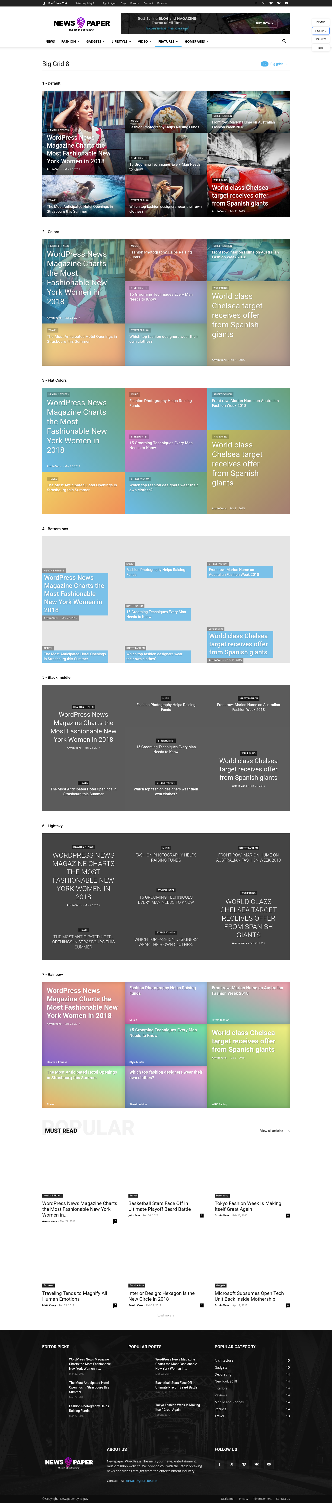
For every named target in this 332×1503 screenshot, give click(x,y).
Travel (52, 200)
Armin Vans (54, 169)
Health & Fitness (58, 130)
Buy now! (162, 3)
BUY (320, 47)
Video (145, 41)
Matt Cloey (49, 1305)
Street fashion (140, 200)
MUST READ (61, 1131)
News (50, 41)
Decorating (222, 1195)
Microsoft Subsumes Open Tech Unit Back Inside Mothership (249, 1296)
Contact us (283, 1499)
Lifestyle (121, 41)
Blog (123, 3)
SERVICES (320, 39)
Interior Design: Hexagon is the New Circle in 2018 (161, 1296)
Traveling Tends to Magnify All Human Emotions (74, 1296)
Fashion (70, 41)
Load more (166, 1315)
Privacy (243, 1499)
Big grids (272, 64)
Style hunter (139, 158)
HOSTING (320, 30)
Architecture (137, 1285)
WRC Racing (220, 180)
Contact (148, 3)
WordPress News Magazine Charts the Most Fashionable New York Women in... (79, 1209)
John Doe (134, 1215)
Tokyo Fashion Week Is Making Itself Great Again (248, 1206)
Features (168, 41)
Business (48, 1285)
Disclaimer (228, 1499)
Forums (134, 3)
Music (134, 121)
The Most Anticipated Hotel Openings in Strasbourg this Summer (89, 1387)
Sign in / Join (109, 3)
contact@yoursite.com (141, 1480)
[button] (284, 42)
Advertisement (262, 1499)
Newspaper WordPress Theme (130, 1461)
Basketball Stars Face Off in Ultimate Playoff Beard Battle (159, 1206)
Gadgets (95, 41)
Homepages (197, 41)
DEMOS (321, 22)
